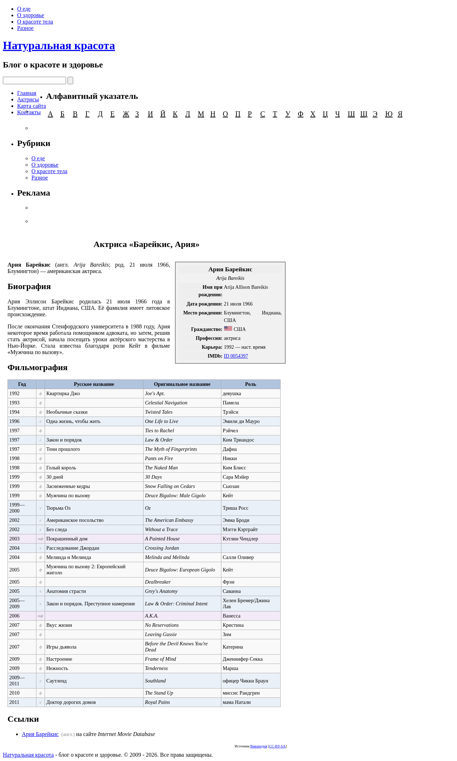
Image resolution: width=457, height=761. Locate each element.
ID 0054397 (236, 356)
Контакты (29, 112)
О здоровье (30, 15)
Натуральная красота (59, 45)
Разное (25, 28)
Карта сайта (31, 106)
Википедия (258, 746)
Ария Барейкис (40, 734)
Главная (26, 93)
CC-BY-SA (277, 746)
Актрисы (28, 99)
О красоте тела (35, 22)
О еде (24, 9)
